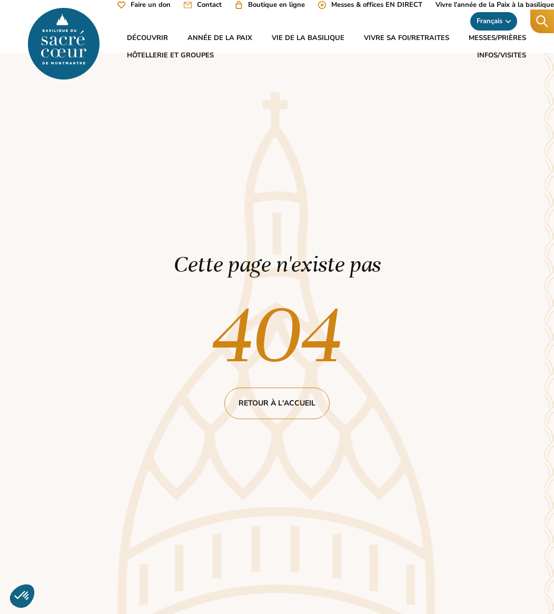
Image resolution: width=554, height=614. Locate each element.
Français (494, 21)
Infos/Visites (501, 55)
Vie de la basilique (308, 38)
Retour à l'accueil (277, 403)
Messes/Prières (497, 38)
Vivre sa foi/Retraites (406, 38)
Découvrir (147, 38)
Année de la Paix (219, 38)
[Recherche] (542, 21)
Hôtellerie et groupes (170, 55)
